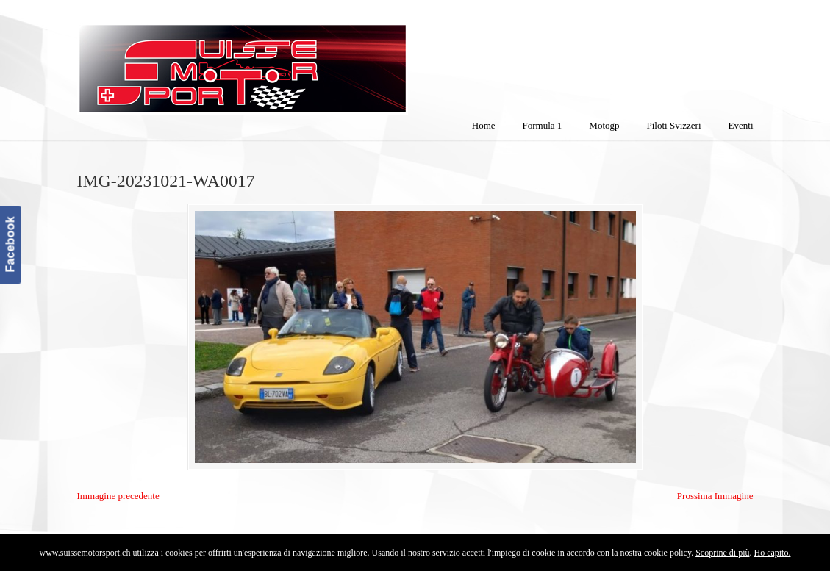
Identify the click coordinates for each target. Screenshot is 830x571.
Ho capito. (772, 552)
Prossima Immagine (715, 495)
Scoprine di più (722, 552)
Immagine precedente (118, 495)
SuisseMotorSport (304, 59)
